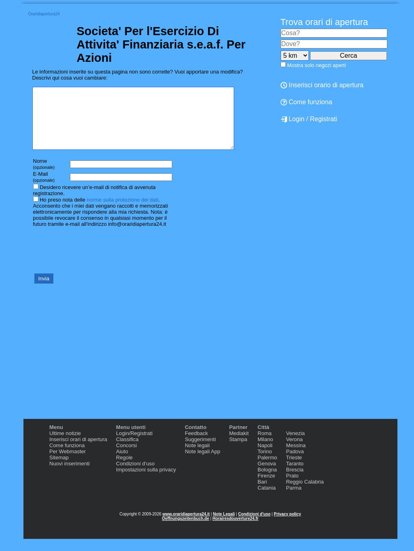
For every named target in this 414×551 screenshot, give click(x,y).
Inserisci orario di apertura (322, 85)
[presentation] (93, 262)
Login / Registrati (309, 119)
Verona (294, 451)
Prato (292, 488)
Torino (265, 464)
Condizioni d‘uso (135, 476)
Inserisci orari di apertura (78, 451)
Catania (267, 500)
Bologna (267, 482)
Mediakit (239, 445)
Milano (265, 451)
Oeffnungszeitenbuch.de (185, 530)
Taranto (294, 476)
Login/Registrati (134, 445)
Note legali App (202, 464)
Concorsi (126, 457)
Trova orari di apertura (324, 22)
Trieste (294, 470)
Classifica (127, 451)
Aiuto (122, 464)
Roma (265, 445)
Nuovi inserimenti (69, 476)
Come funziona (306, 102)
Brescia (294, 482)
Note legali (197, 457)
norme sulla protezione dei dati (122, 212)
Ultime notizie (65, 445)
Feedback (196, 445)
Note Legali (224, 526)
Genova (267, 476)
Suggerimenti (200, 451)
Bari (262, 494)
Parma (293, 500)
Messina (295, 457)
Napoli (265, 457)
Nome (44, 176)
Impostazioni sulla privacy (146, 482)
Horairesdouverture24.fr (235, 530)
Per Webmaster (67, 464)
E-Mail (44, 189)
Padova (295, 464)
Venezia (295, 445)
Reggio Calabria (304, 494)
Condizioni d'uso (254, 526)
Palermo (267, 470)
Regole (124, 470)
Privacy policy (287, 526)
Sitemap (59, 470)
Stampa (238, 451)
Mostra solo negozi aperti (316, 65)
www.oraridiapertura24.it (186, 526)
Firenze (266, 488)
